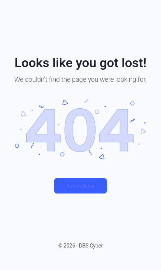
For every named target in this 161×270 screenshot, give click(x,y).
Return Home (80, 185)
